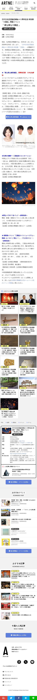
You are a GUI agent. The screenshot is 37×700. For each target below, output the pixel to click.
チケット (26, 8)
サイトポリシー (8, 685)
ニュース (3, 8)
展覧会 (14, 422)
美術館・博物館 (33, 8)
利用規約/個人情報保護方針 (11, 678)
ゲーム (29, 422)
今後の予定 (21, 441)
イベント (22, 422)
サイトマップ (7, 681)
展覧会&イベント (18, 8)
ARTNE (3, 13)
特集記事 (11, 8)
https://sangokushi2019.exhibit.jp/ (18, 453)
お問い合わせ (7, 675)
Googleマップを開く (25, 442)
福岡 (8, 422)
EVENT (7, 13)
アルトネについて (8, 671)
